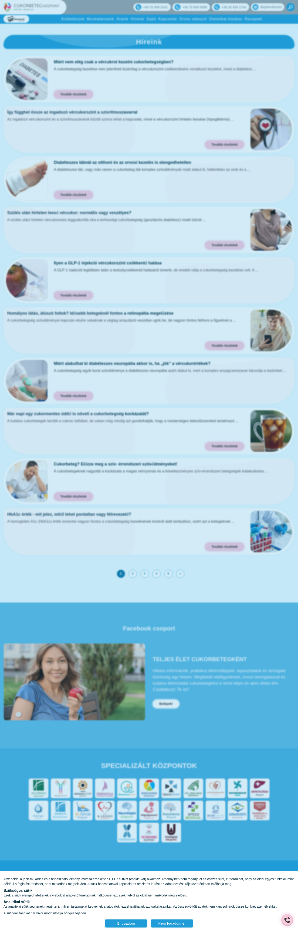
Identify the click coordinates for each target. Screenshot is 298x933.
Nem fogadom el (173, 923)
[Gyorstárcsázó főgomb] (287, 920)
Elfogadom (125, 923)
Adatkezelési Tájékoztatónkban (187, 883)
